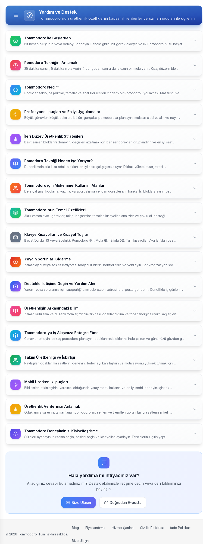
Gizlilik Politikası (152, 528)
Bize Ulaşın (78, 502)
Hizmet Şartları (123, 528)
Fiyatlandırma (95, 528)
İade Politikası (180, 528)
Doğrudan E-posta (122, 502)
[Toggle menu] (15, 15)
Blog (75, 528)
